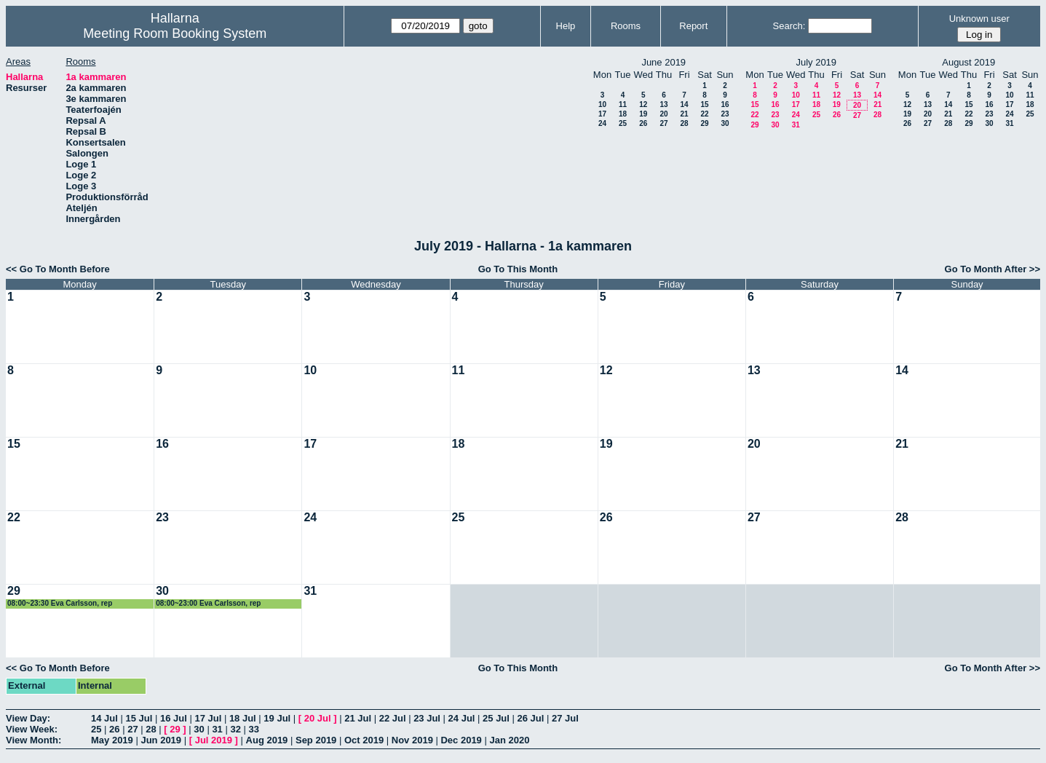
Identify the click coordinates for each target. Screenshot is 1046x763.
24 (602, 123)
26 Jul (531, 718)
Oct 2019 (364, 740)
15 (704, 104)
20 (663, 114)
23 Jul (426, 718)
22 (704, 114)
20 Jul (317, 718)
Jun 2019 (160, 740)
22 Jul (392, 718)
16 (725, 104)
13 (663, 104)
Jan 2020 (509, 740)
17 (602, 114)
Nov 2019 (412, 740)
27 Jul (565, 718)
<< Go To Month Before (58, 269)
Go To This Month (518, 269)
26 (643, 123)
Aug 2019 (267, 740)
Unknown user (979, 18)
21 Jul (357, 718)
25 (623, 123)
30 (725, 123)
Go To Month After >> (992, 269)
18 (623, 114)
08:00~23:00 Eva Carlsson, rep (208, 603)
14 (684, 104)
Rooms (626, 25)
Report (693, 25)
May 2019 (112, 740)
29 (704, 123)
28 (684, 123)
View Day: (28, 718)
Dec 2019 (460, 740)
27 (663, 123)
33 (254, 729)
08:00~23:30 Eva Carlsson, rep (59, 603)
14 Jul (104, 718)
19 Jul (277, 718)
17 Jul (207, 718)
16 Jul (173, 718)
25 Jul (496, 718)
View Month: (33, 740)
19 (643, 114)
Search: (789, 25)
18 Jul (242, 718)
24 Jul (461, 718)
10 (602, 104)
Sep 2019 (316, 740)
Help (566, 25)
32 (235, 729)
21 (684, 114)
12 (643, 104)
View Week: (32, 729)
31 (796, 125)
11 (623, 104)
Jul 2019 (213, 740)
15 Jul (138, 718)
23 (725, 114)
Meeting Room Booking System (174, 33)
